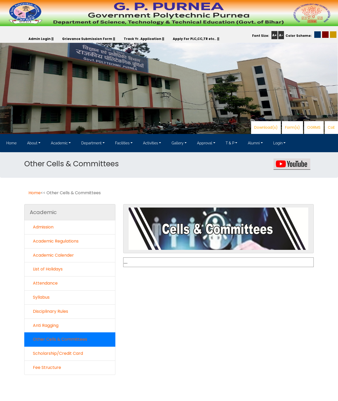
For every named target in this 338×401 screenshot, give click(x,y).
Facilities (122, 143)
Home (11, 143)
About (32, 143)
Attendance (44, 283)
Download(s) (266, 127)
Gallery (177, 143)
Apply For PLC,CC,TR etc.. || (196, 39)
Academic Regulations (54, 241)
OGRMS (314, 127)
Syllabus (40, 297)
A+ (274, 35)
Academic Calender (52, 255)
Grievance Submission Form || (88, 39)
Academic (59, 143)
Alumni (254, 143)
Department (91, 143)
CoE (331, 127)
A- (281, 35)
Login (278, 143)
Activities (150, 143)
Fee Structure (45, 367)
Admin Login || (41, 39)
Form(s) (292, 127)
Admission (42, 227)
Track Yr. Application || (144, 39)
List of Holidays (46, 269)
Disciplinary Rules (49, 311)
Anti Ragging (44, 325)
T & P (230, 143)
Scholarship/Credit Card (56, 353)
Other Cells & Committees (58, 339)
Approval (204, 143)
